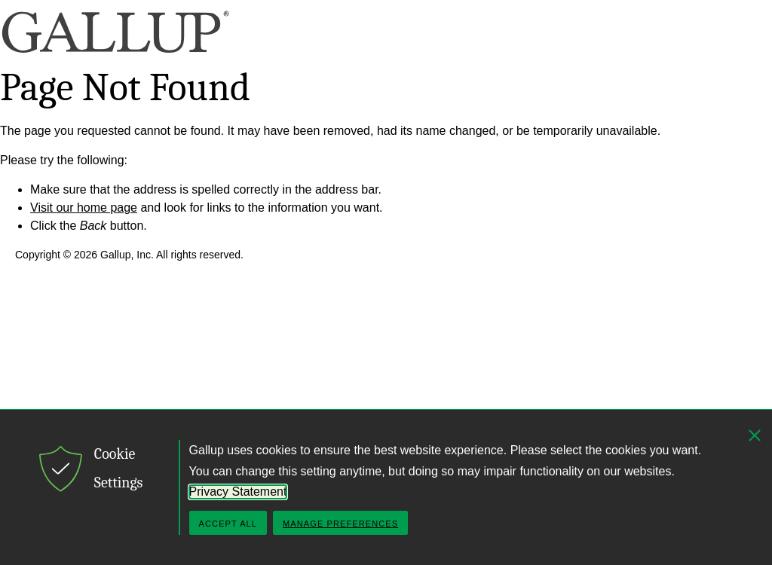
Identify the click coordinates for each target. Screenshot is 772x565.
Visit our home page (83, 207)
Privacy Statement (238, 491)
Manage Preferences (340, 523)
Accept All (228, 523)
